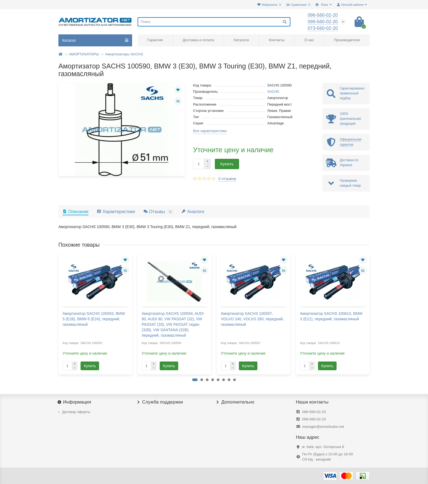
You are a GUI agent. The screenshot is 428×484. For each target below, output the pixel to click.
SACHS (273, 92)
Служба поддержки (160, 402)
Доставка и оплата (198, 40)
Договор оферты (76, 412)
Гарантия (155, 40)
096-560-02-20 (314, 412)
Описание (75, 211)
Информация (74, 402)
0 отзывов (227, 179)
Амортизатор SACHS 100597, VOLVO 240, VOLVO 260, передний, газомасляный (252, 319)
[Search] (214, 21)
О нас (309, 40)
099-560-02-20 (314, 419)
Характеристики (116, 211)
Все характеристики (210, 131)
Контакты (276, 40)
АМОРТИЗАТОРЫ (84, 54)
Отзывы (158, 211)
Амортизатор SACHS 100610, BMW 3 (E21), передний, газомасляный (331, 316)
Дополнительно (235, 402)
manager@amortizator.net (323, 427)
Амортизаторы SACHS (124, 54)
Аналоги (193, 211)
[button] (195, 379)
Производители (347, 40)
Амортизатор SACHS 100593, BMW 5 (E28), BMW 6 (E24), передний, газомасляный (94, 319)
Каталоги (241, 40)
